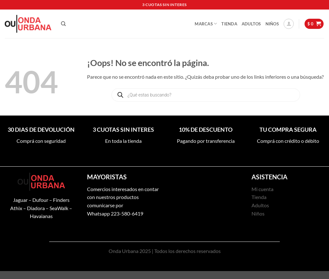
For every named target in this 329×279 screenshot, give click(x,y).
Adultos (251, 23)
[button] (289, 24)
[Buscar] (63, 24)
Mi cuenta (262, 189)
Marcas (206, 24)
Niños (272, 23)
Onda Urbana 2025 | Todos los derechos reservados (165, 251)
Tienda (229, 23)
